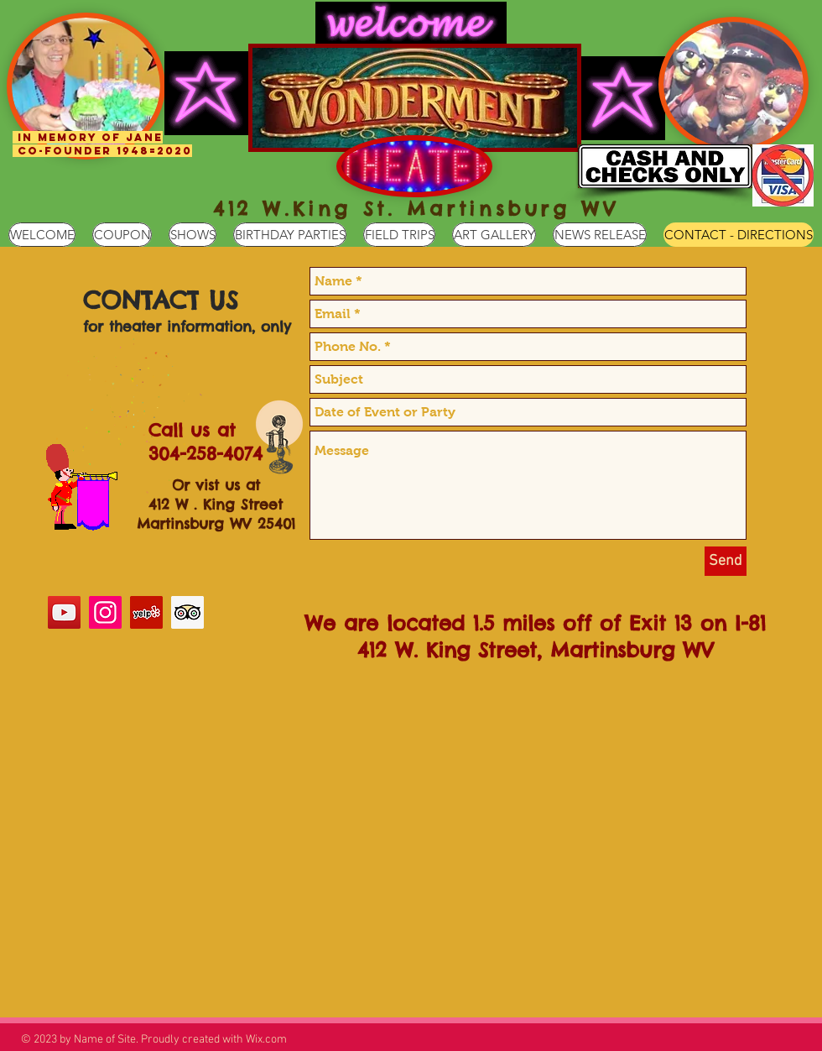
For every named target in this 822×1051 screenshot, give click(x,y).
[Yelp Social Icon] (146, 612)
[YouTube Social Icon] (64, 612)
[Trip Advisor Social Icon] (187, 612)
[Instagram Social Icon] (105, 612)
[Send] (726, 561)
